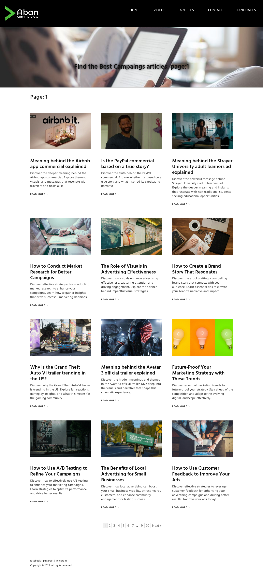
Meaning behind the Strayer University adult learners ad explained (202, 167)
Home (135, 10)
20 (147, 525)
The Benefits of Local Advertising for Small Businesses (123, 474)
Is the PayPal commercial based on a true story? (127, 164)
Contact (215, 10)
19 (141, 525)
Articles (187, 10)
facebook (35, 561)
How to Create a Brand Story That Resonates (196, 269)
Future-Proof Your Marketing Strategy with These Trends (198, 373)
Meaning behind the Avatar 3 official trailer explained (131, 370)
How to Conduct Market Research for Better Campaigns (56, 272)
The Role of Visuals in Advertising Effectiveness (128, 269)
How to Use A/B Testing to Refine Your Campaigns (59, 471)
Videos (159, 10)
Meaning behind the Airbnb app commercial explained (60, 164)
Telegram (61, 561)
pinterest (48, 561)
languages (246, 10)
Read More (39, 194)
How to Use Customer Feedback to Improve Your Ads (201, 474)
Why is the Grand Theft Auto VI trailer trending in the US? (58, 373)
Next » (157, 525)
